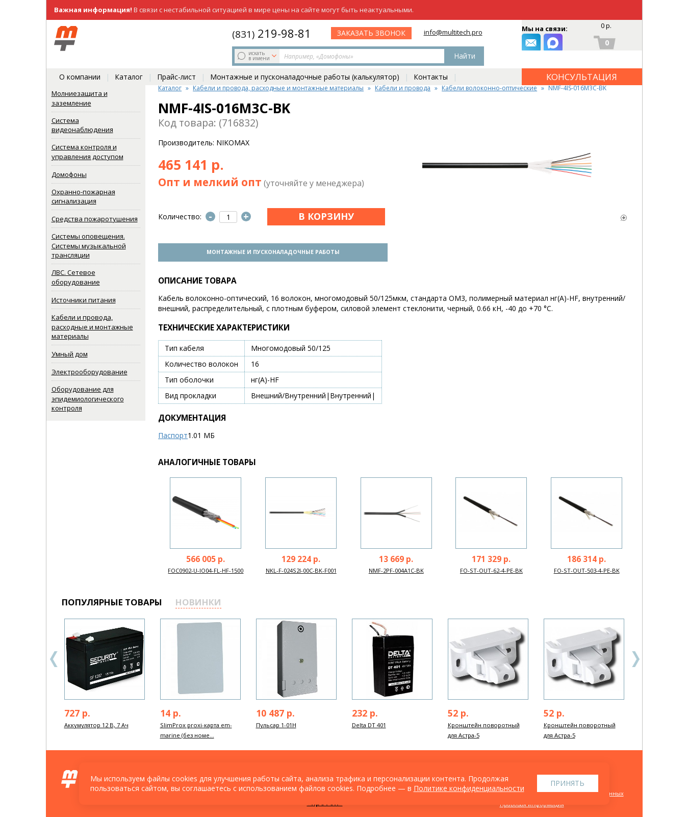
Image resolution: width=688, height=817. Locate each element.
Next (635, 658)
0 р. (606, 28)
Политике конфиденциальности (469, 788)
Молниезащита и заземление (80, 98)
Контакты (431, 62)
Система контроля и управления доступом (87, 151)
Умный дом (70, 354)
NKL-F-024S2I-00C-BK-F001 (301, 569)
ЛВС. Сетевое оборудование (76, 277)
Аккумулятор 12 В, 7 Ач (96, 723)
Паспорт (173, 434)
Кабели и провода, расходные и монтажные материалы (92, 327)
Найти (291, 38)
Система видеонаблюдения (82, 125)
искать (129, 38)
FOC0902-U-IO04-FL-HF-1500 (205, 569)
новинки (198, 600)
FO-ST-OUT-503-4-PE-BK (587, 569)
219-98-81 (358, 31)
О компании (79, 62)
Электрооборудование (90, 371)
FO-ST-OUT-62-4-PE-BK (491, 569)
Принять (567, 783)
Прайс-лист (176, 62)
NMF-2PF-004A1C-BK (396, 569)
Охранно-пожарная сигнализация (83, 196)
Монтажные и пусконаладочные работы (271, 251)
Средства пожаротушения (95, 218)
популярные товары (112, 600)
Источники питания (84, 299)
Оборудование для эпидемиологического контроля (88, 399)
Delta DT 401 (369, 723)
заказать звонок (459, 38)
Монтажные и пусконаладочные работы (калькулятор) (304, 62)
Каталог (129, 62)
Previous (54, 658)
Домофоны (69, 174)
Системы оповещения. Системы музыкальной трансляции (89, 246)
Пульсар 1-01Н (276, 723)
